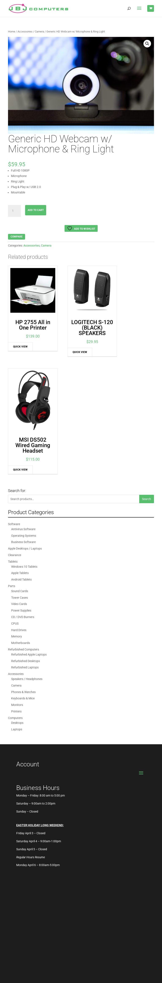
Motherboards (20, 534)
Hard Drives (18, 521)
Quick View (18, 338)
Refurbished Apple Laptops (29, 546)
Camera (39, 31)
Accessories (25, 31)
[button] (147, 43)
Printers (16, 603)
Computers (15, 609)
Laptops (16, 621)
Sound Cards (19, 482)
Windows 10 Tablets (24, 458)
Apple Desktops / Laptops (25, 440)
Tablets (13, 453)
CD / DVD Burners (22, 508)
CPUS (15, 515)
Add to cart (36, 210)
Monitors (17, 596)
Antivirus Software (23, 420)
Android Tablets (21, 471)
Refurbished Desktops (25, 552)
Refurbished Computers (23, 541)
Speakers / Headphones (26, 570)
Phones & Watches (23, 583)
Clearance (14, 446)
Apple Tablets (20, 464)
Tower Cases (19, 489)
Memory (16, 528)
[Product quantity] (14, 211)
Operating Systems (23, 427)
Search (146, 390)
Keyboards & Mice (23, 590)
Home (11, 31)
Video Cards (19, 495)
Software (14, 415)
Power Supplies (21, 502)
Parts (11, 477)
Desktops (17, 614)
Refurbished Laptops (25, 559)
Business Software (23, 433)
